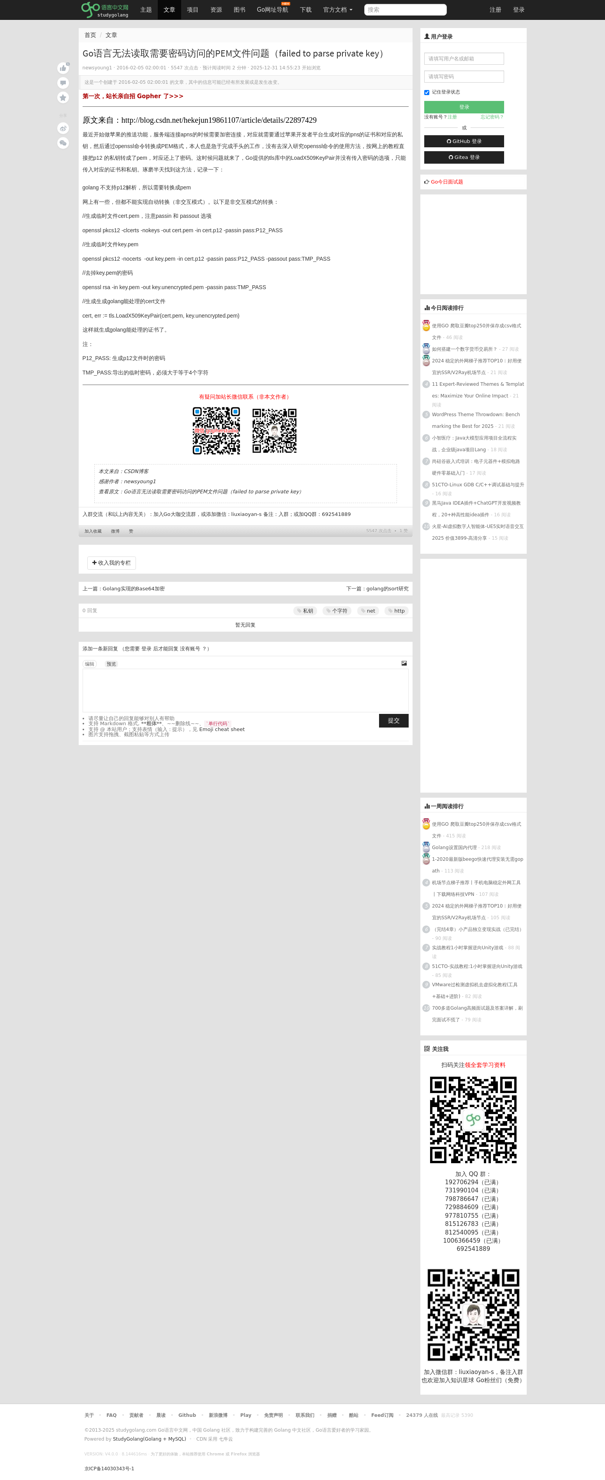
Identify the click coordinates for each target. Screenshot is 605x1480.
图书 (239, 9)
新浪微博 (218, 1415)
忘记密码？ (492, 117)
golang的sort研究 (388, 589)
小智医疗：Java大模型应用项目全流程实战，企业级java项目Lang (474, 443)
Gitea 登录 (464, 157)
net (368, 611)
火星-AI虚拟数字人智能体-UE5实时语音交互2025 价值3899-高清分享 (478, 532)
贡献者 (136, 1415)
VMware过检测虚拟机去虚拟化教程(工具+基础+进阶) (475, 990)
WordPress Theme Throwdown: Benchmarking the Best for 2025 (476, 420)
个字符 (336, 611)
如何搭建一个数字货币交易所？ (464, 349)
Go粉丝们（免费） (500, 1380)
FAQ (111, 1415)
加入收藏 (93, 531)
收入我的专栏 (111, 563)
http (396, 611)
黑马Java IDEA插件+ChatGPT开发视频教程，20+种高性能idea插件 (476, 508)
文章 (169, 9)
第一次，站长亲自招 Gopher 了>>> (133, 96)
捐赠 (332, 1415)
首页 (90, 35)
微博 (115, 531)
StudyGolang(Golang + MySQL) (149, 1439)
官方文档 (338, 9)
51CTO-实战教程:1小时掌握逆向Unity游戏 (477, 966)
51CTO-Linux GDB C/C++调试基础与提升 (478, 484)
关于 (89, 1415)
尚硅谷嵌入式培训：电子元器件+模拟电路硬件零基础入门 (476, 467)
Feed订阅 (382, 1415)
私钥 (305, 611)
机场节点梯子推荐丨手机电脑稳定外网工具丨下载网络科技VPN (476, 888)
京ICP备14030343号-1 (109, 1468)
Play (245, 1415)
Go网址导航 (274, 7)
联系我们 (305, 1415)
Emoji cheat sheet (222, 729)
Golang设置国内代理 (454, 847)
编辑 (89, 664)
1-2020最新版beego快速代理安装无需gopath (477, 865)
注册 (495, 9)
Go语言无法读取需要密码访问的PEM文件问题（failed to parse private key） (214, 492)
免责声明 (273, 1415)
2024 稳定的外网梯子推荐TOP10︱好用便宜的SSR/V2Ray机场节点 (477, 366)
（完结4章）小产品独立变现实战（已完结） (478, 929)
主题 (146, 9)
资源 (216, 9)
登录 (519, 9)
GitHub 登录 (464, 141)
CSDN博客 (136, 471)
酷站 (353, 1415)
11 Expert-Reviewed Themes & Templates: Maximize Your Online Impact (478, 390)
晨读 (161, 1415)
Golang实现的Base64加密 (134, 589)
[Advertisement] (478, 243)
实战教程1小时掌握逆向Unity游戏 (467, 947)
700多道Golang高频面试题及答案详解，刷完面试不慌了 (477, 1014)
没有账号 (190, 649)
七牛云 (226, 1439)
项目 (193, 9)
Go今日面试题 (447, 182)
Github (187, 1415)
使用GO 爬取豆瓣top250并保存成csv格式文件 (476, 331)
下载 (306, 9)
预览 (111, 664)
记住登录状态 (442, 92)
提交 (394, 720)
